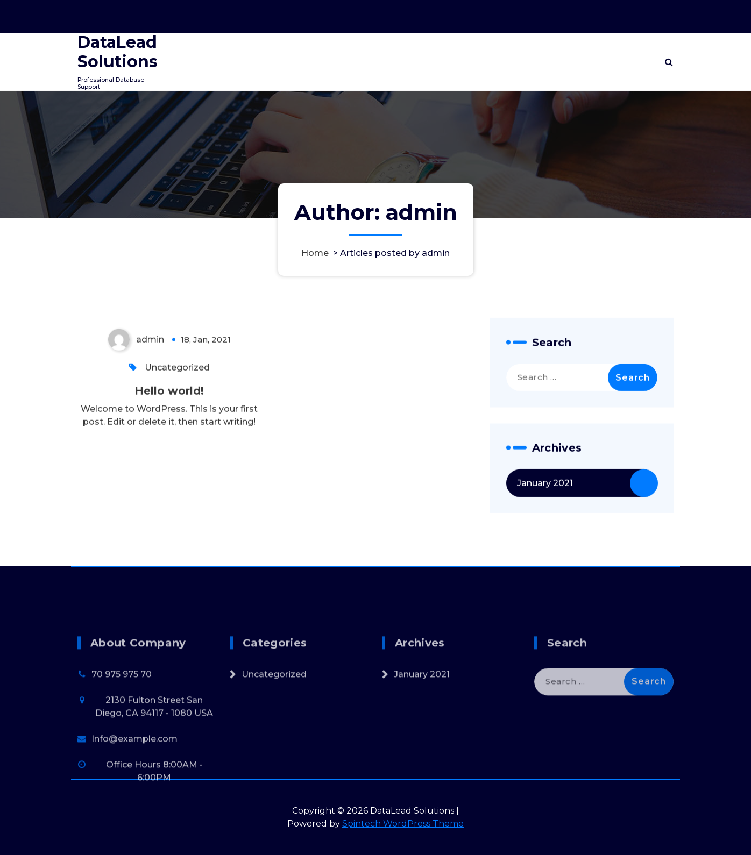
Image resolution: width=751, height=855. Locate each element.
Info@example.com (134, 800)
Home (315, 253)
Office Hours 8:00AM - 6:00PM (537, 14)
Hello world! (169, 402)
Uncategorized (177, 379)
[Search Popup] (669, 62)
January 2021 (545, 495)
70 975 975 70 (121, 735)
